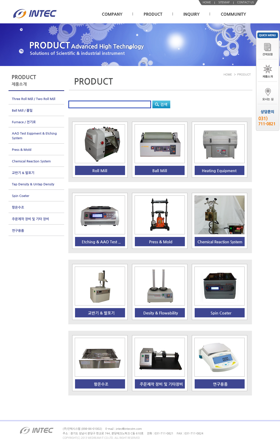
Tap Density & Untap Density (33, 184)
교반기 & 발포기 (23, 173)
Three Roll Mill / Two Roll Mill (33, 99)
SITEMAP (224, 2)
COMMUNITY (233, 14)
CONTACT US (245, 2)
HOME (207, 2)
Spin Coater (20, 195)
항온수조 (18, 207)
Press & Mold (21, 149)
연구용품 (18, 230)
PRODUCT (153, 14)
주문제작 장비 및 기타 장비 (30, 219)
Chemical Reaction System (31, 161)
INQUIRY (192, 14)
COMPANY (112, 14)
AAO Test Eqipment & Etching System (34, 136)
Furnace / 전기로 (24, 122)
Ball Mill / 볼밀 (22, 110)
